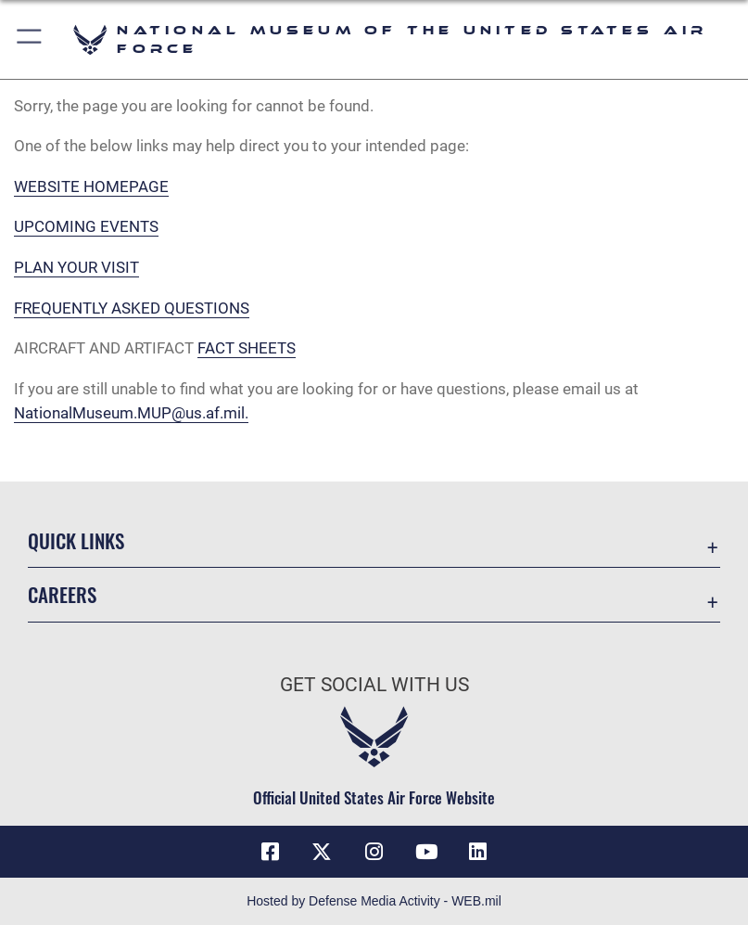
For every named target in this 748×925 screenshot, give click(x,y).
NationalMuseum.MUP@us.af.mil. (131, 413)
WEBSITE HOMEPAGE (91, 186)
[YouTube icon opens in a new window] (426, 852)
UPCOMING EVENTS (86, 226)
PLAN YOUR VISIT (76, 267)
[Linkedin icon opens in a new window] (478, 852)
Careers (62, 594)
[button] (30, 39)
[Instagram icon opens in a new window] (374, 852)
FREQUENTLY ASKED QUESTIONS (131, 308)
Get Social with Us (374, 685)
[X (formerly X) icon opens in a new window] (322, 852)
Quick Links (76, 540)
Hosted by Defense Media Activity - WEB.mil (374, 900)
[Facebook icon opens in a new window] (270, 852)
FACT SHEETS (246, 348)
